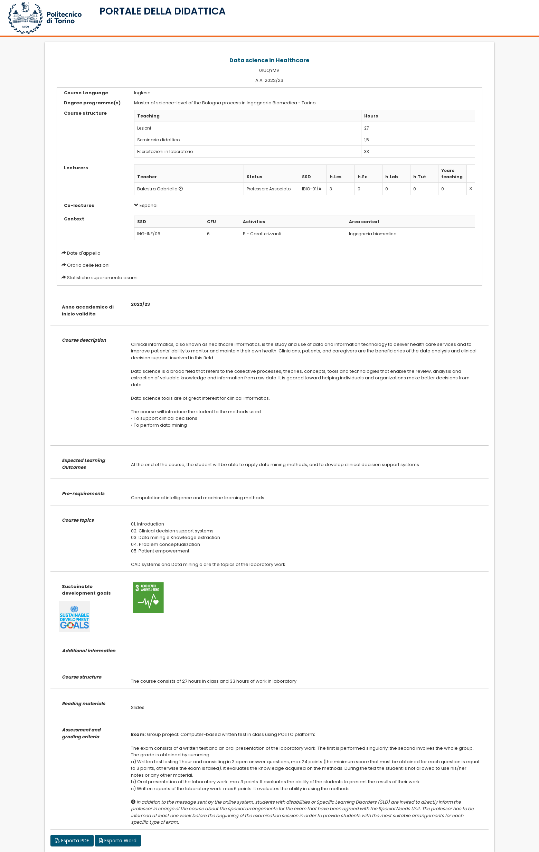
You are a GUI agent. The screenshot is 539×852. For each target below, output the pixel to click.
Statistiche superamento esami (102, 277)
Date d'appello (84, 253)
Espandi (146, 205)
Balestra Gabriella (157, 189)
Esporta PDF (72, 840)
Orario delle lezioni (88, 265)
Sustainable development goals (86, 590)
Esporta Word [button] (117, 840)
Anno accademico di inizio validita (88, 310)
